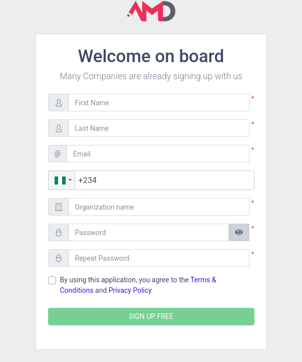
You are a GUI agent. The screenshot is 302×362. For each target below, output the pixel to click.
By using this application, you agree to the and (138, 285)
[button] (62, 180)
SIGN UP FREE (151, 316)
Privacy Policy (130, 290)
